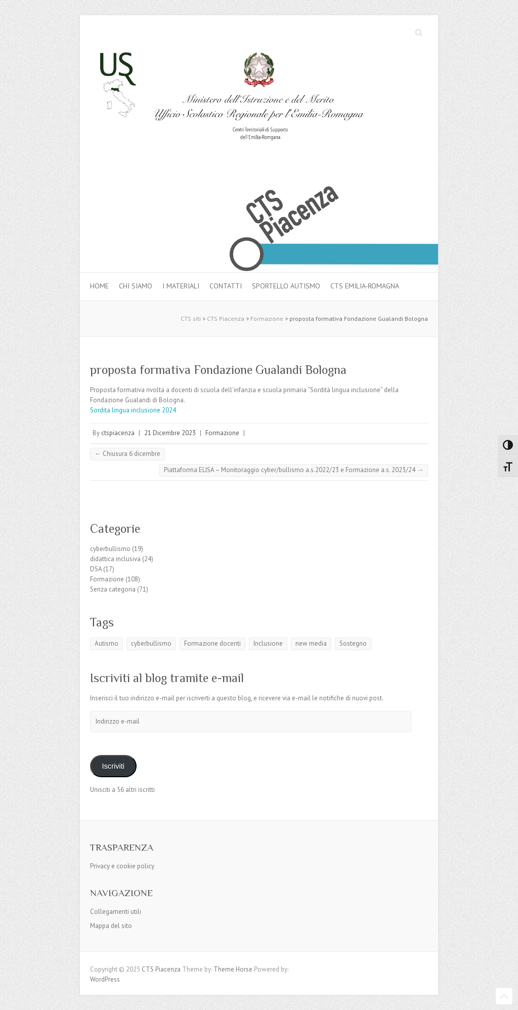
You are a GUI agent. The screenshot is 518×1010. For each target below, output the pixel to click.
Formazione (222, 433)
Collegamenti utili (115, 911)
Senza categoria (113, 589)
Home (99, 285)
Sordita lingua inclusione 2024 (133, 410)
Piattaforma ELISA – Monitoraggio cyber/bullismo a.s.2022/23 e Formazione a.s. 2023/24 (293, 470)
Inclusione (268, 643)
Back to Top (504, 996)
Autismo (106, 643)
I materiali (180, 285)
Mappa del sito (111, 925)
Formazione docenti (212, 643)
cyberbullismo (110, 548)
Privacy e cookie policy (122, 866)
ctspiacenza (118, 433)
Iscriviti (113, 766)
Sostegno (353, 643)
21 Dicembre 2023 (170, 433)
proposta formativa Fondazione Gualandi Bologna (218, 369)
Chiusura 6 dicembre (127, 453)
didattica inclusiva (115, 559)
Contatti (225, 285)
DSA (96, 569)
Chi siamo (135, 285)
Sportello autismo (286, 285)
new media (311, 643)
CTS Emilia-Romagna (364, 285)
